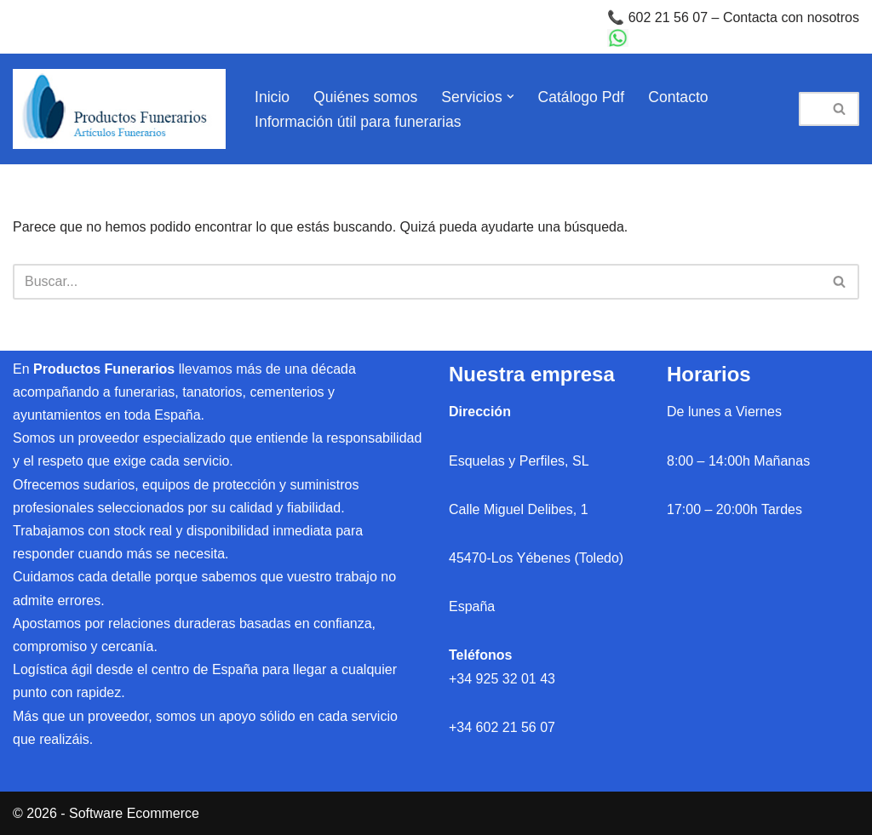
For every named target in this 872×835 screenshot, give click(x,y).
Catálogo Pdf (581, 97)
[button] (510, 96)
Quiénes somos (365, 97)
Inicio (272, 97)
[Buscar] (810, 109)
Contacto (678, 97)
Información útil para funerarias (358, 121)
